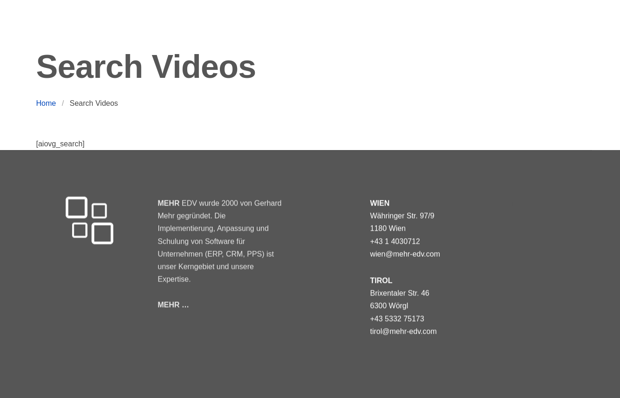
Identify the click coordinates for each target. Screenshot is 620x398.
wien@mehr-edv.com (405, 254)
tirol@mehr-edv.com (403, 331)
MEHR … (174, 304)
